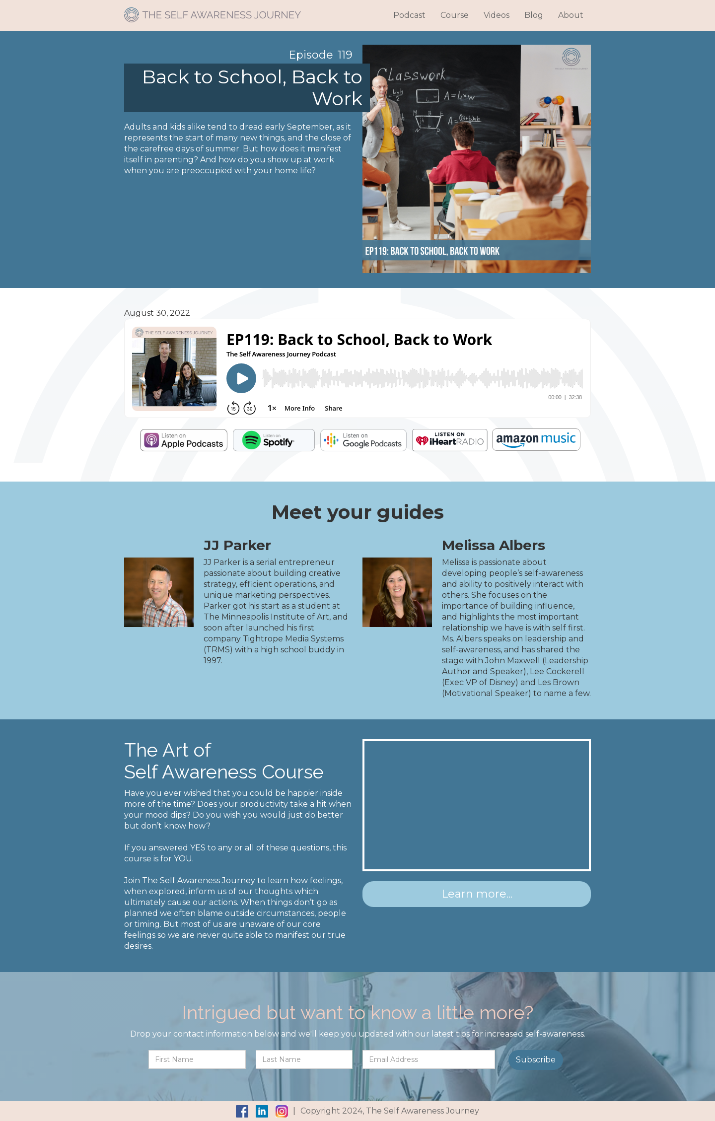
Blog (533, 15)
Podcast (409, 15)
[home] (212, 11)
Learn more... (476, 894)
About (570, 15)
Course (454, 15)
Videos (496, 15)
